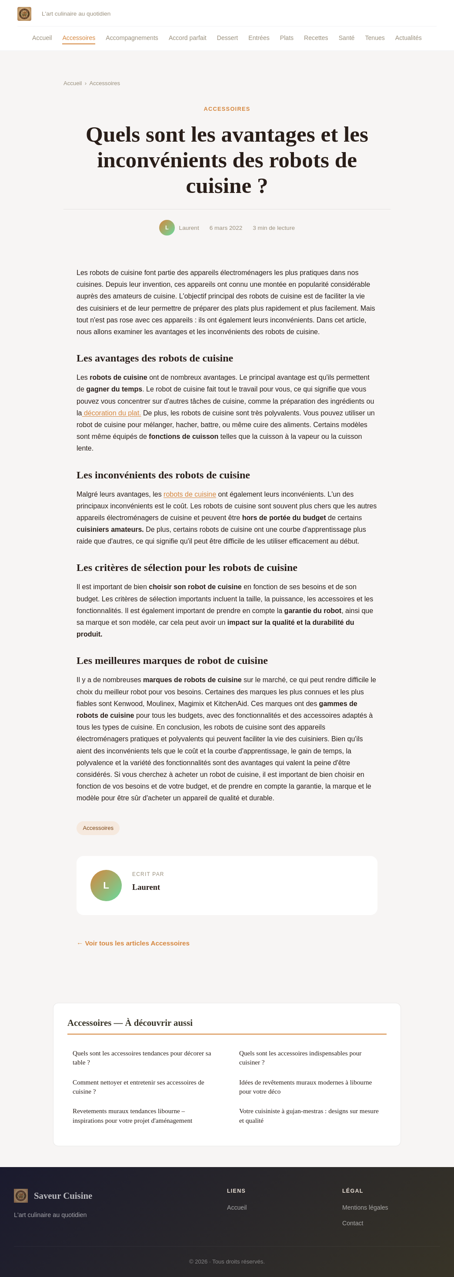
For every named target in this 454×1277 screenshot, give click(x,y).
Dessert (227, 37)
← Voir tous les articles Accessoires (133, 943)
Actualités (408, 37)
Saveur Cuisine (53, 1196)
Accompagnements (132, 37)
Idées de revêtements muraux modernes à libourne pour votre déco (305, 1086)
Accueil (42, 37)
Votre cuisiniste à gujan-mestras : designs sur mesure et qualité (309, 1115)
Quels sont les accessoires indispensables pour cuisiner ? (300, 1057)
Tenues (374, 37)
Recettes (316, 37)
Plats (287, 37)
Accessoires (78, 37)
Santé (347, 37)
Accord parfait (188, 37)
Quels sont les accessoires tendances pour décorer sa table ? (142, 1057)
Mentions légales (365, 1207)
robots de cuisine (190, 494)
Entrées (259, 37)
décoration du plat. (111, 413)
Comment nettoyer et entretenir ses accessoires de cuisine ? (138, 1086)
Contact (353, 1223)
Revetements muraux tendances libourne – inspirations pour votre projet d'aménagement (132, 1115)
